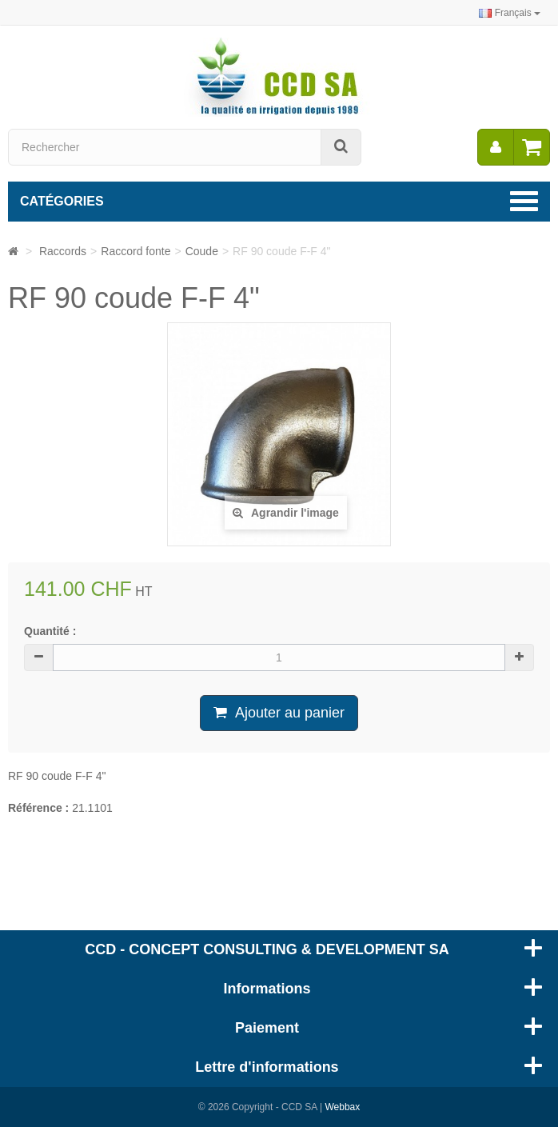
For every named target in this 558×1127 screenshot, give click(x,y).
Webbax (342, 1107)
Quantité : (50, 631)
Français (509, 12)
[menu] (495, 147)
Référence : (38, 807)
